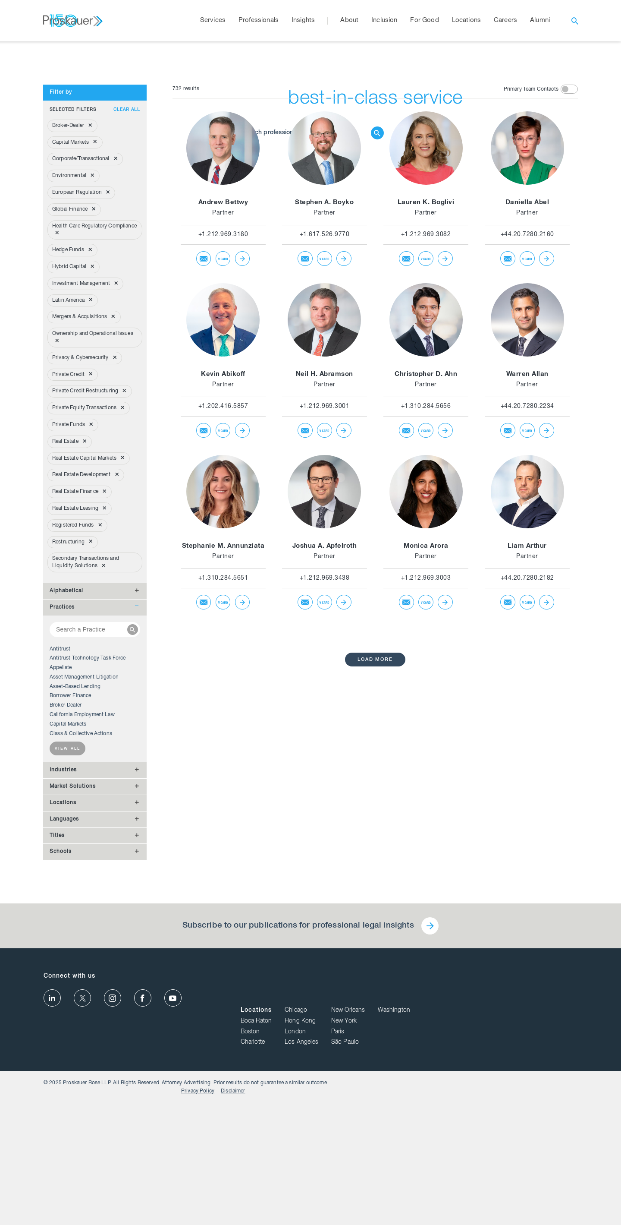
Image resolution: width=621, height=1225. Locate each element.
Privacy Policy (523, 1213)
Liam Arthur (527, 708)
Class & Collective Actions (81, 895)
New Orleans (516, 1139)
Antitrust (60, 811)
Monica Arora (426, 708)
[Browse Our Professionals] (304, 163)
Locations (63, 964)
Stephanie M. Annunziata (223, 708)
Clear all (126, 272)
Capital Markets (68, 886)
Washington (562, 1139)
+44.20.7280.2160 (527, 397)
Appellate (61, 829)
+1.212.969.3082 (426, 397)
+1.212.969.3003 (426, 740)
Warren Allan (527, 536)
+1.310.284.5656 (426, 568)
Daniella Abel (527, 364)
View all (67, 911)
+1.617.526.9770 (325, 397)
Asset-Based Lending (75, 848)
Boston (418, 1160)
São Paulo (513, 1171)
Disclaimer (559, 1213)
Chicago (463, 1139)
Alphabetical (66, 752)
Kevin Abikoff (223, 536)
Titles (57, 997)
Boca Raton (424, 1150)
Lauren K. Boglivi (426, 364)
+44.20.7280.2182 (527, 740)
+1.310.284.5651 (223, 740)
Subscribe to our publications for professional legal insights (297, 1087)
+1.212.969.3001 (325, 568)
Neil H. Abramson (324, 536)
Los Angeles (469, 1171)
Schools (61, 1013)
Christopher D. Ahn (426, 536)
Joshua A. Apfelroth (324, 708)
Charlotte (420, 1171)
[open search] (575, 20)
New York (511, 1150)
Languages (64, 981)
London (463, 1160)
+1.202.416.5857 (223, 568)
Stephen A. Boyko (324, 364)
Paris (505, 1160)
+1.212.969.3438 (325, 740)
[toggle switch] (569, 251)
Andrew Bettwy (223, 364)
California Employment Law (82, 876)
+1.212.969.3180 (223, 397)
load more (375, 821)
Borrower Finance (70, 857)
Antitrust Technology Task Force (88, 820)
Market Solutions (73, 948)
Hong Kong (467, 1150)
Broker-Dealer (66, 867)
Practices (62, 769)
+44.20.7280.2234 (527, 568)
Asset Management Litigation (84, 839)
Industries (63, 932)
